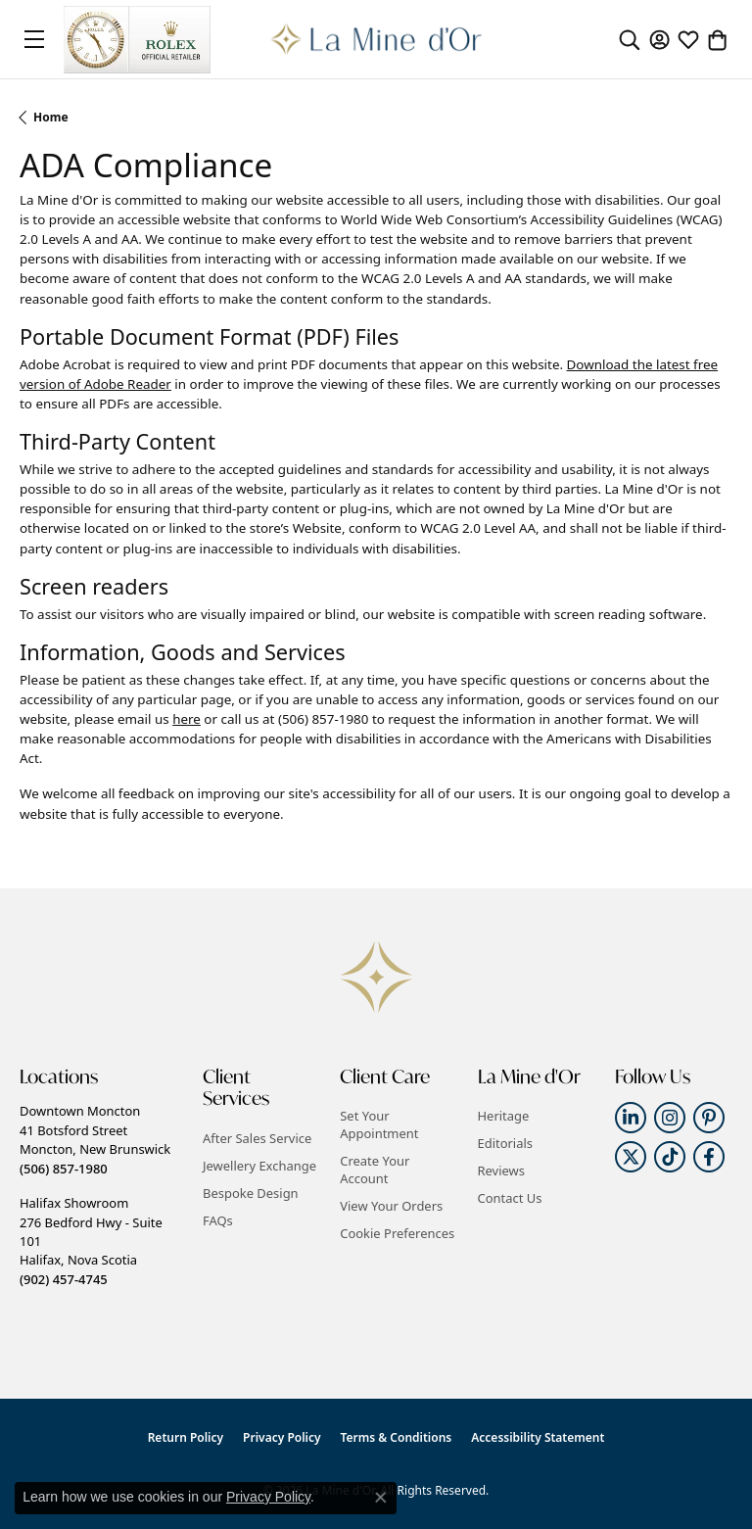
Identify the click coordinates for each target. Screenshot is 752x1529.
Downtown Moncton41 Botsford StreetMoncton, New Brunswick (95, 1139)
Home (51, 117)
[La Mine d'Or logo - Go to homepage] (376, 39)
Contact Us (510, 1198)
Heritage (504, 1115)
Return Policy (185, 1437)
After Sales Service (257, 1138)
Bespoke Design (251, 1193)
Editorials (506, 1143)
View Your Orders (391, 1206)
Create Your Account (374, 1169)
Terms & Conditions (396, 1437)
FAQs (218, 1220)
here (186, 719)
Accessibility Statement (537, 1437)
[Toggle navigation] (34, 39)
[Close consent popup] (381, 1498)
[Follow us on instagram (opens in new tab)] (669, 1117)
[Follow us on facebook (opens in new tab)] (709, 1156)
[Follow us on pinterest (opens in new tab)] (709, 1117)
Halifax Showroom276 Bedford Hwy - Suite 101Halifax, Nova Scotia (91, 1241)
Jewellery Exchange (259, 1165)
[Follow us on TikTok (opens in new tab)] (669, 1156)
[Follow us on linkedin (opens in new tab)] (630, 1117)
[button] (629, 39)
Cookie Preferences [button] (397, 1233)
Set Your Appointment (379, 1124)
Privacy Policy (281, 1437)
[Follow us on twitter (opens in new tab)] (630, 1156)
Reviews (501, 1170)
